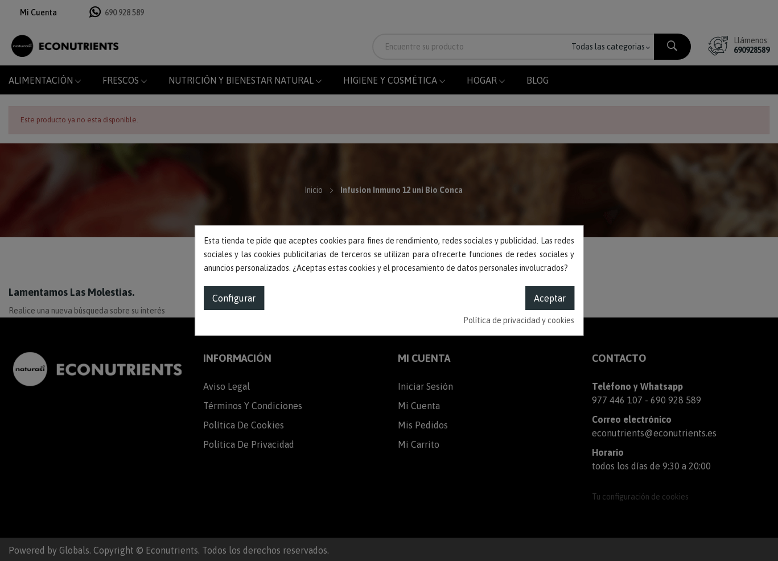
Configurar (234, 298)
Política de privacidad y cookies (518, 320)
